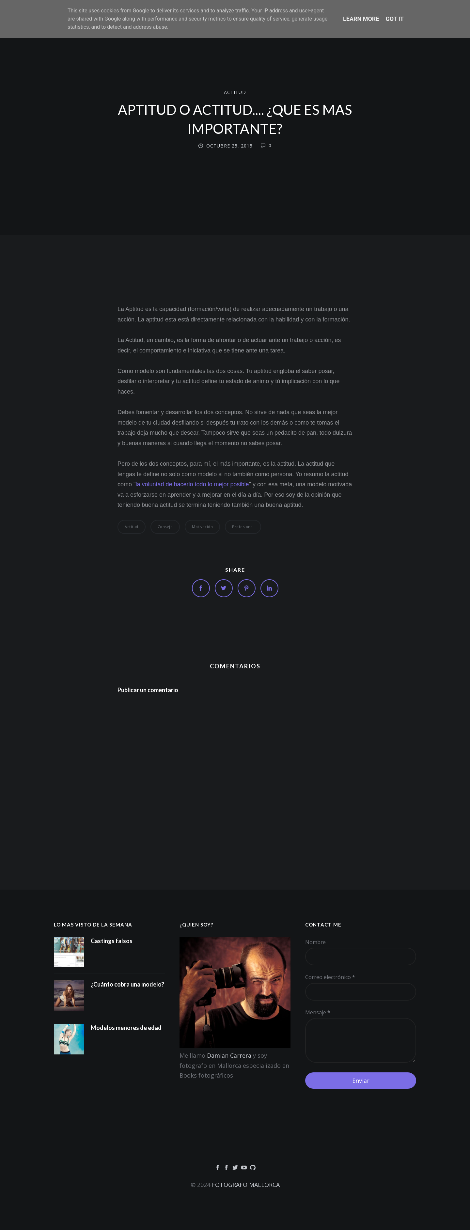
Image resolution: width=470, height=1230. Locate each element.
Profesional (243, 526)
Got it (395, 18)
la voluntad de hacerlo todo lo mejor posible (192, 484)
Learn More (361, 18)
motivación (202, 526)
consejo (165, 526)
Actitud (235, 92)
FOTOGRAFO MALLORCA (246, 1185)
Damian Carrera (229, 1055)
